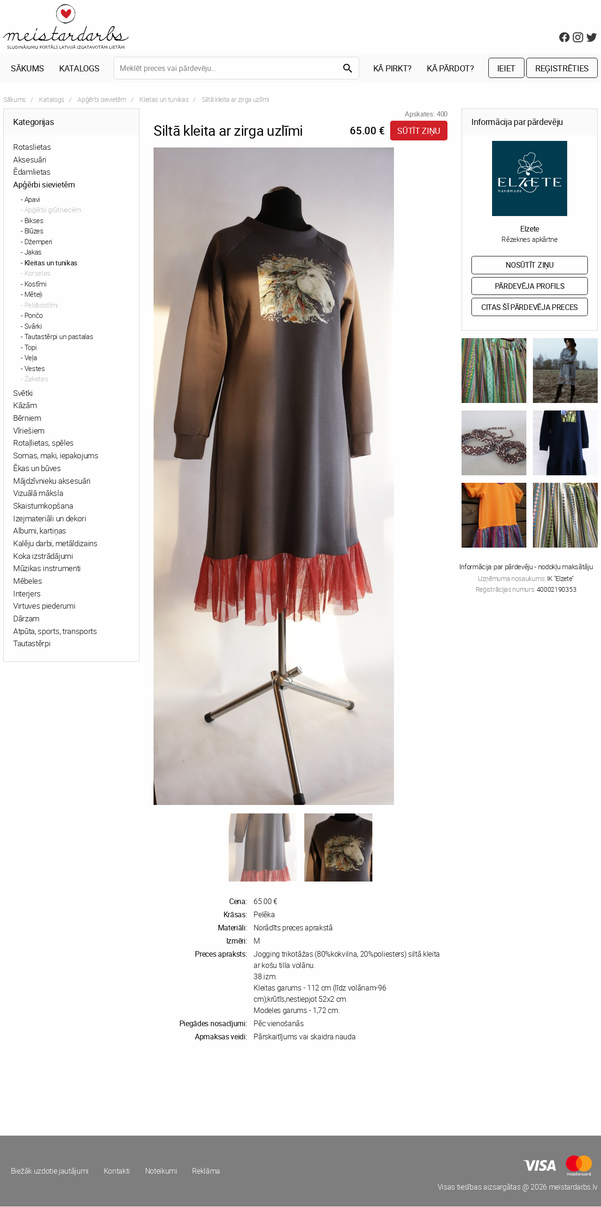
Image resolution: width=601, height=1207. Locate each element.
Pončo (33, 315)
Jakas (33, 252)
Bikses (34, 220)
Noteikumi (162, 1172)
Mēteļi (33, 294)
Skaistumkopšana (43, 506)
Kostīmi (35, 284)
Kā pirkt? (392, 68)
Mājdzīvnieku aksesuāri (52, 481)
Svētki (23, 393)
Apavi (32, 199)
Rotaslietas (32, 147)
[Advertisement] (150, 1089)
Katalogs (79, 68)
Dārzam (26, 618)
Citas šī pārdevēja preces (529, 307)
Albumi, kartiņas (39, 531)
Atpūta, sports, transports (55, 631)
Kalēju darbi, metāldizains (55, 543)
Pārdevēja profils (530, 286)
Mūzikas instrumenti (47, 569)
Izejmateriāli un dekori (49, 518)
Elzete (529, 229)
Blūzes (34, 231)
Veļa (30, 358)
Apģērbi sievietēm (101, 99)
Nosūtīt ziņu (529, 265)
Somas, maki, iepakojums (56, 455)
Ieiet (506, 68)
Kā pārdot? (450, 68)
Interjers (27, 593)
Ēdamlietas (32, 172)
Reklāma (207, 1172)
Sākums (27, 68)
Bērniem (27, 418)
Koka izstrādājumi (43, 556)
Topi (30, 347)
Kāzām (25, 406)
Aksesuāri (29, 160)
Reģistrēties (562, 68)
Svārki (33, 326)
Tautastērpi (31, 644)
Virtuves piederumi (44, 606)
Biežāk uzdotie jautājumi (50, 1172)
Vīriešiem (29, 431)
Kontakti (117, 1172)
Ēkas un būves (37, 468)
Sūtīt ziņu (418, 131)
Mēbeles (27, 581)
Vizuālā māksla (38, 493)
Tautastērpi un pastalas (58, 336)
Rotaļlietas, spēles (43, 443)
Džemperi (38, 242)
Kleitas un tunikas (163, 99)
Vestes (34, 368)
